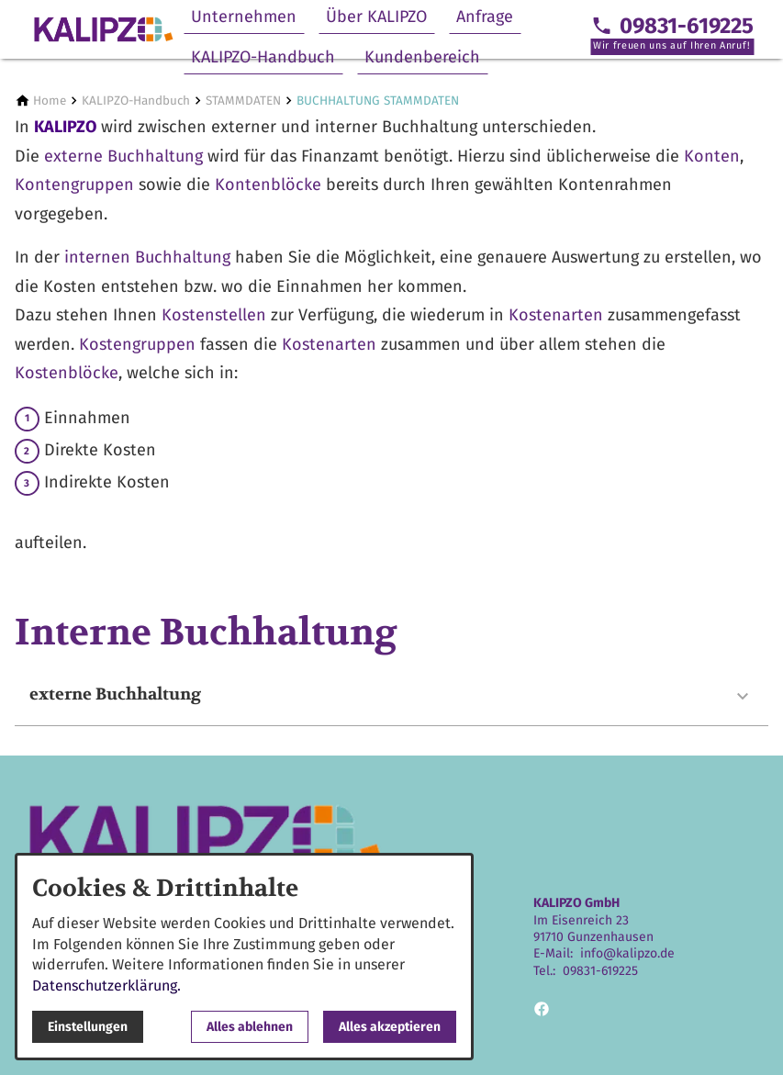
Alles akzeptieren (390, 1027)
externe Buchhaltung (123, 156)
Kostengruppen (139, 344)
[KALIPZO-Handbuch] (136, 100)
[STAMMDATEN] (243, 100)
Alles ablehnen (250, 1027)
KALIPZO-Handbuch (263, 57)
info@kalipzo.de (627, 953)
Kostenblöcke (66, 373)
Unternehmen (243, 16)
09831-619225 (600, 971)
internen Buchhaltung (147, 257)
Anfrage (484, 16)
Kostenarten (556, 315)
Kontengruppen (77, 184)
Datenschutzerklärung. (106, 985)
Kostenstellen (214, 315)
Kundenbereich (422, 57)
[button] (391, 696)
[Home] (49, 100)
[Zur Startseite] (102, 29)
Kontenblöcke (270, 184)
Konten (712, 156)
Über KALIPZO (376, 16)
